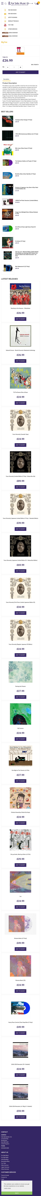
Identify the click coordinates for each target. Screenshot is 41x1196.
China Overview (12, 36)
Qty (3, 67)
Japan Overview (13, 32)
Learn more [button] (7, 1188)
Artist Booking (12, 17)
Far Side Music (12, 10)
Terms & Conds (5, 1175)
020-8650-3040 (5, 1148)
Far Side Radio (12, 13)
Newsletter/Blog (13, 21)
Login (2, 1179)
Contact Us (4, 1177)
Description (6, 79)
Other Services (12, 29)
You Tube (10, 25)
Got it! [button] (16, 1193)
